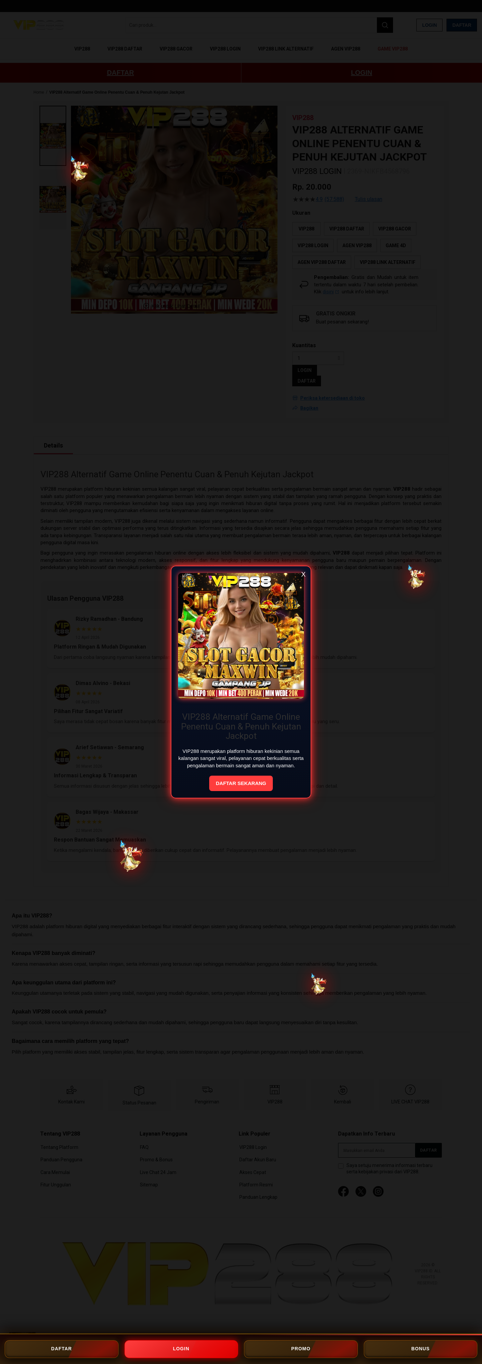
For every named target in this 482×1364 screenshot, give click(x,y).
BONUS (420, 1349)
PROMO (301, 1349)
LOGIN (181, 1349)
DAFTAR (61, 1349)
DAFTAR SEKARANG (241, 783)
